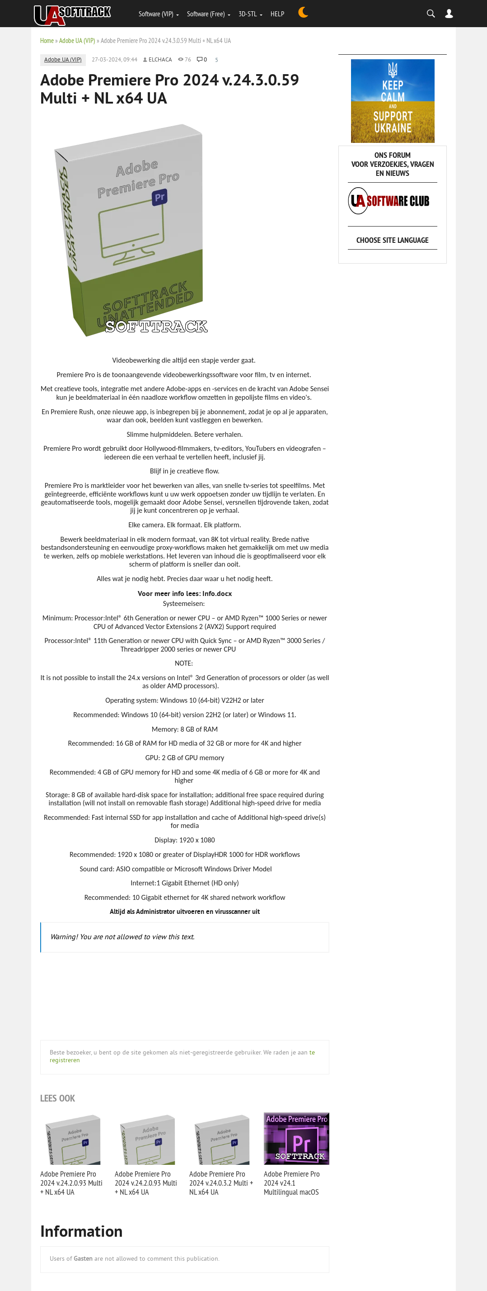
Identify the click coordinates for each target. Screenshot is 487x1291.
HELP (277, 13)
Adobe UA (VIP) (77, 40)
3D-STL (248, 13)
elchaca (160, 60)
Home (47, 40)
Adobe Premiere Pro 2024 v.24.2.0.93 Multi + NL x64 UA (71, 1182)
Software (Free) (206, 13)
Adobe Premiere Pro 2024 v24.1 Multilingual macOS (292, 1182)
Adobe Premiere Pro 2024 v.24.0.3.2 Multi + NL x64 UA (221, 1182)
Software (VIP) (156, 13)
